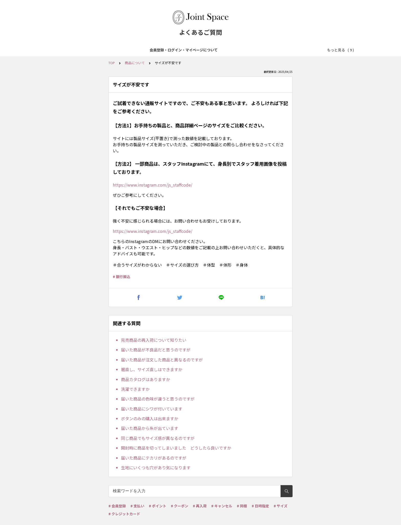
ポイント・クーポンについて (287, 49)
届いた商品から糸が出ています (149, 428)
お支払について (205, 49)
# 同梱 (242, 505)
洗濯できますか (135, 389)
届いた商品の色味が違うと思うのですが (158, 399)
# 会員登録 (117, 505)
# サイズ (280, 505)
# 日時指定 (260, 505)
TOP (111, 62)
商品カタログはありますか (145, 379)
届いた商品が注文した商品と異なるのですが (162, 360)
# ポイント (157, 505)
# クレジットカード (124, 513)
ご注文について (172, 49)
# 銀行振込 (121, 276)
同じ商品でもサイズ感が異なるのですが (158, 438)
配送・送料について (241, 49)
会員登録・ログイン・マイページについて (91, 49)
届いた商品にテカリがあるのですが (153, 458)
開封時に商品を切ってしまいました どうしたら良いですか (176, 448)
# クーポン (179, 505)
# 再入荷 (200, 505)
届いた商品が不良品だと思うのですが (156, 350)
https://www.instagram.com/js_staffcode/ (152, 185)
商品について (142, 49)
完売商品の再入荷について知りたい (153, 340)
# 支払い (137, 505)
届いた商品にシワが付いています (151, 409)
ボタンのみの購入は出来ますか (149, 418)
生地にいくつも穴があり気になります (156, 467)
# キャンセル (221, 505)
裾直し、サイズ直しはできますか (151, 369)
